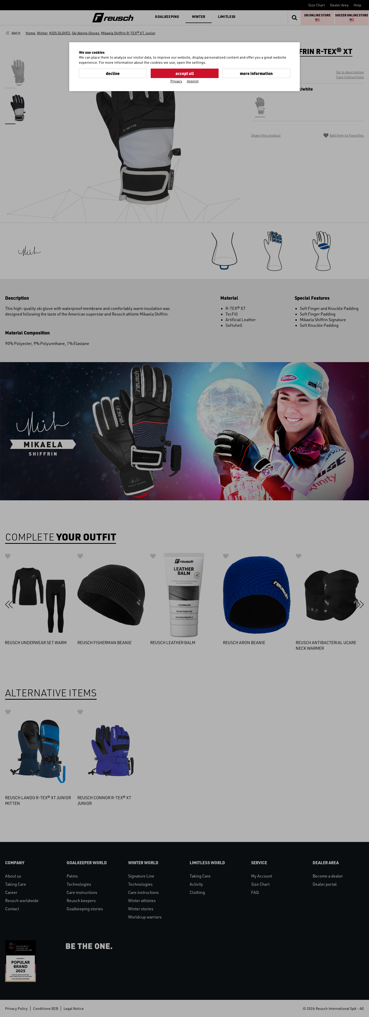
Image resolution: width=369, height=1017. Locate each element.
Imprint (193, 81)
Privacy (176, 81)
